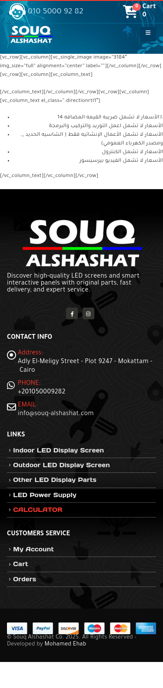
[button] (148, 34)
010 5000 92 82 (46, 12)
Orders (24, 579)
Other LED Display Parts (54, 480)
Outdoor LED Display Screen (61, 465)
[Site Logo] (31, 34)
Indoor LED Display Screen (58, 450)
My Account (33, 549)
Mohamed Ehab (65, 645)
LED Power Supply (45, 495)
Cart (20, 564)
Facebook (72, 313)
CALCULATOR (37, 510)
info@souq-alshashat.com (56, 414)
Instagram (88, 313)
